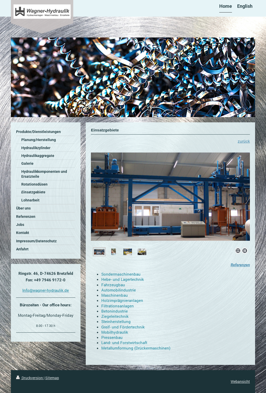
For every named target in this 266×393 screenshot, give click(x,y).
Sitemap (52, 377)
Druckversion (30, 377)
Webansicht (240, 381)
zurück (244, 141)
